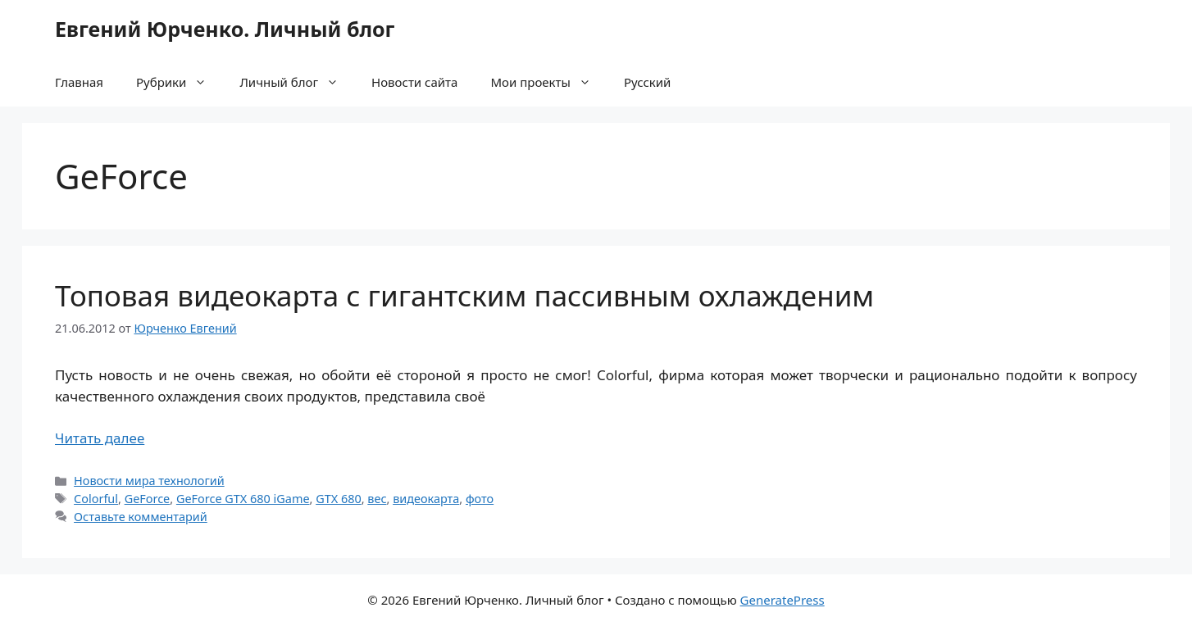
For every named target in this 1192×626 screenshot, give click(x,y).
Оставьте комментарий (140, 516)
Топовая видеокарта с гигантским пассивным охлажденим (464, 295)
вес (376, 498)
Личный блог (297, 82)
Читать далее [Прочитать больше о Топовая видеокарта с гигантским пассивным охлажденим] (99, 438)
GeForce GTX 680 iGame (243, 498)
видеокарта (426, 498)
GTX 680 (339, 498)
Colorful (96, 498)
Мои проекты (548, 82)
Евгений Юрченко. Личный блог (224, 29)
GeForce (148, 498)
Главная (79, 82)
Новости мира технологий (149, 480)
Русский (647, 82)
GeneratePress (782, 600)
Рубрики (179, 82)
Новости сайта (414, 82)
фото (480, 498)
